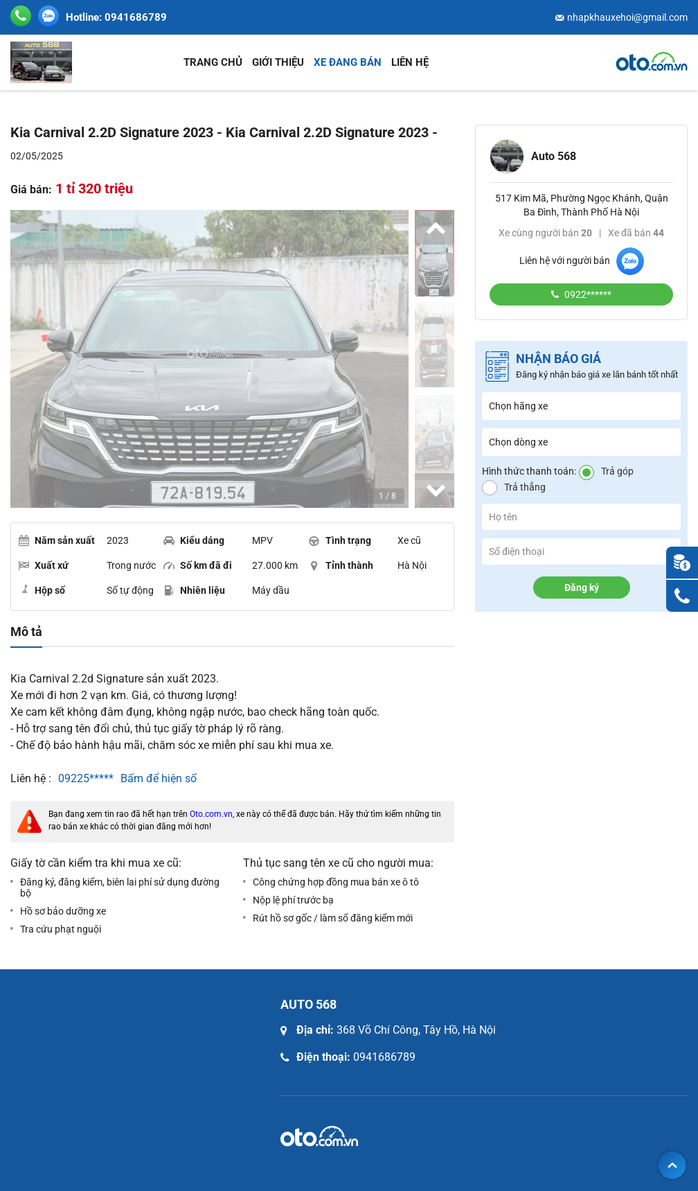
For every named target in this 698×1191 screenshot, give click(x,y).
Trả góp (617, 471)
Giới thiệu (278, 62)
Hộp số (41, 589)
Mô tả (26, 632)
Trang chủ (213, 62)
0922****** (586, 294)
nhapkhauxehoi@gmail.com (627, 17)
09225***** (86, 778)
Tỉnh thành (341, 565)
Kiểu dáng (193, 540)
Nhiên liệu (194, 590)
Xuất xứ (43, 565)
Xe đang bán (348, 62)
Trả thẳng (525, 487)
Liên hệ (410, 62)
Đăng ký (581, 587)
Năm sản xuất (56, 540)
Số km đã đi (197, 565)
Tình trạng (340, 540)
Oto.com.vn (211, 814)
